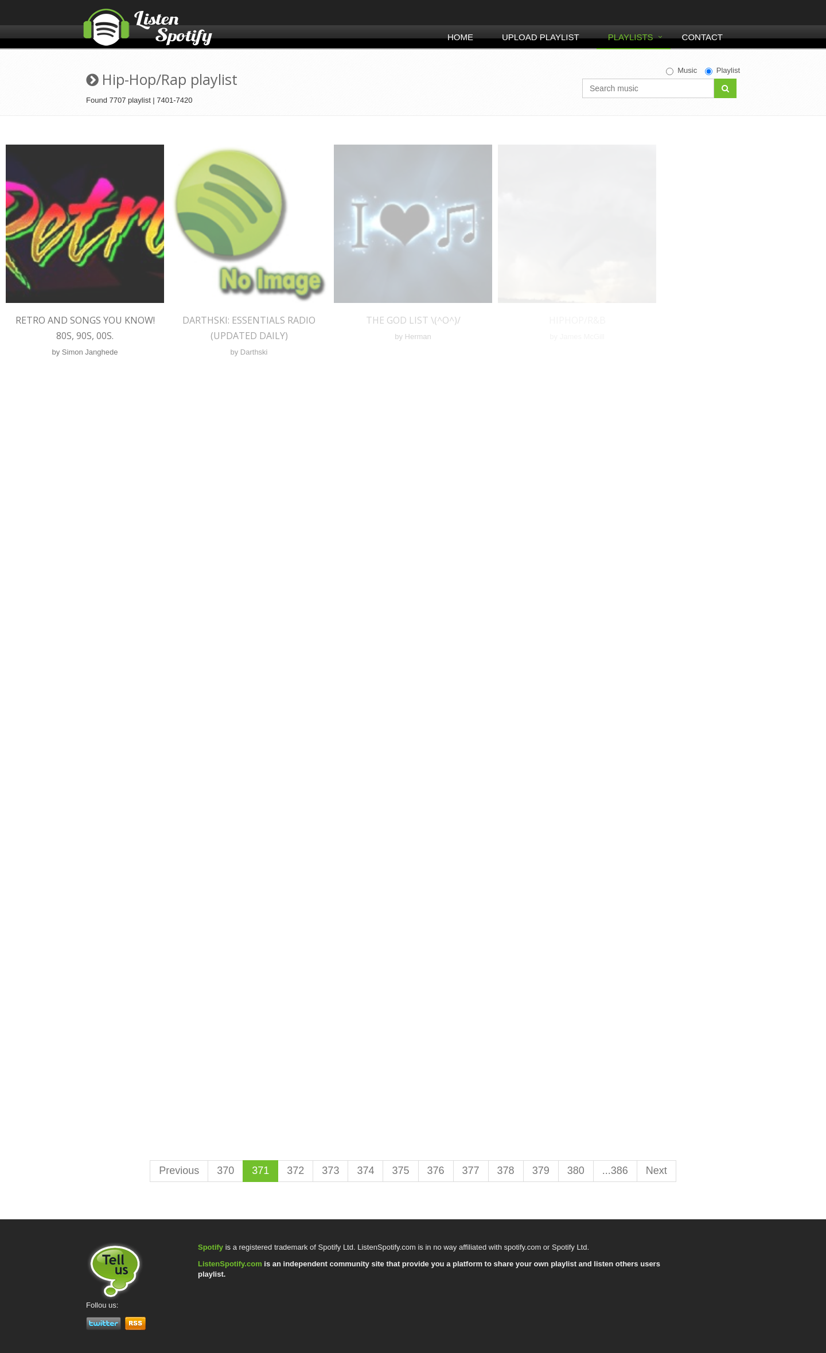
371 (260, 1170)
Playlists (630, 37)
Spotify (210, 1247)
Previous (179, 1170)
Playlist (722, 70)
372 (295, 1170)
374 (365, 1170)
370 (225, 1170)
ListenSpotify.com (230, 1263)
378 (506, 1170)
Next (656, 1170)
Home (460, 37)
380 (576, 1170)
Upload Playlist (540, 37)
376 (436, 1170)
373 (330, 1170)
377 (471, 1170)
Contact (702, 37)
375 (400, 1170)
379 (541, 1170)
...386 (615, 1170)
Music (681, 70)
